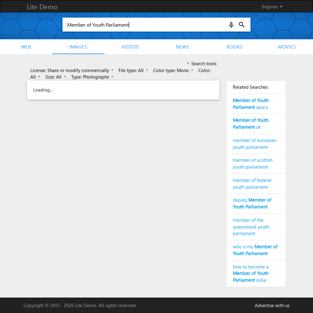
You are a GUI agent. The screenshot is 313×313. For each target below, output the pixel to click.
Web (26, 47)
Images (78, 47)
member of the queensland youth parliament (251, 227)
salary (250, 103)
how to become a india (251, 273)
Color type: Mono (173, 70)
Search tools (201, 63)
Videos (130, 47)
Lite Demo (42, 6)
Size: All (56, 77)
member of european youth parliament (254, 143)
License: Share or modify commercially (72, 70)
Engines (273, 6)
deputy (252, 203)
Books (235, 47)
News (182, 47)
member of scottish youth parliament (252, 163)
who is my (255, 249)
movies (287, 47)
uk (250, 123)
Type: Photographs (92, 77)
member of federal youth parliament (252, 183)
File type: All (134, 70)
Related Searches (250, 87)
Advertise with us (272, 305)
